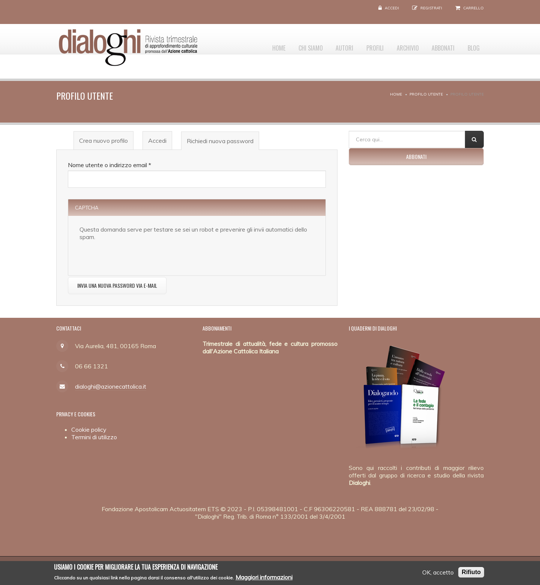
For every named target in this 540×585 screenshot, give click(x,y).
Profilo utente (426, 94)
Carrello (473, 8)
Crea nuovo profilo (103, 140)
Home (258, 45)
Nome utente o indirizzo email (109, 165)
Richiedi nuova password (223, 143)
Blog (472, 45)
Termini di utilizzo (94, 437)
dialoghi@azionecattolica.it (110, 386)
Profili (364, 45)
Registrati (431, 8)
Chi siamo (293, 45)
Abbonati (438, 45)
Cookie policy (88, 429)
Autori (330, 45)
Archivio (400, 45)
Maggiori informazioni (264, 578)
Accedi (392, 8)
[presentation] (137, 255)
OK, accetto (438, 573)
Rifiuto (471, 573)
